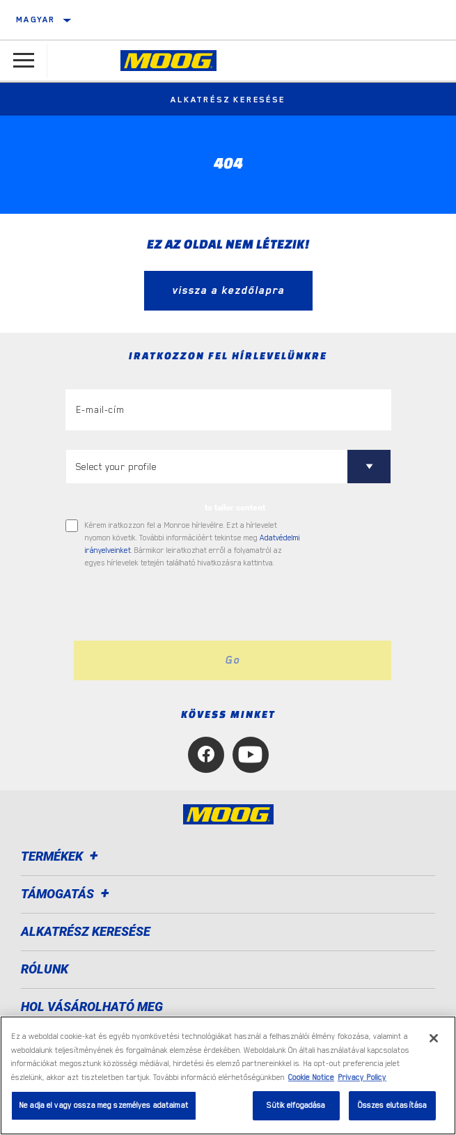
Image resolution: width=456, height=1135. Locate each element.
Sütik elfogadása (296, 1105)
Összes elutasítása (392, 1105)
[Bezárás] (433, 1038)
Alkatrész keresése (228, 99)
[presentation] (182, 605)
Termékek (61, 856)
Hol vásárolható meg (92, 1006)
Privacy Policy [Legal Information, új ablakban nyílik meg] (362, 1077)
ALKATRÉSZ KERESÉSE (85, 931)
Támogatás (67, 893)
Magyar (35, 19)
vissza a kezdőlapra (228, 290)
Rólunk (44, 969)
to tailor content (235, 507)
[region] (228, 1075)
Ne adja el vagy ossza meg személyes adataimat (104, 1105)
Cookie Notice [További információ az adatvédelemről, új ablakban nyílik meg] (311, 1077)
